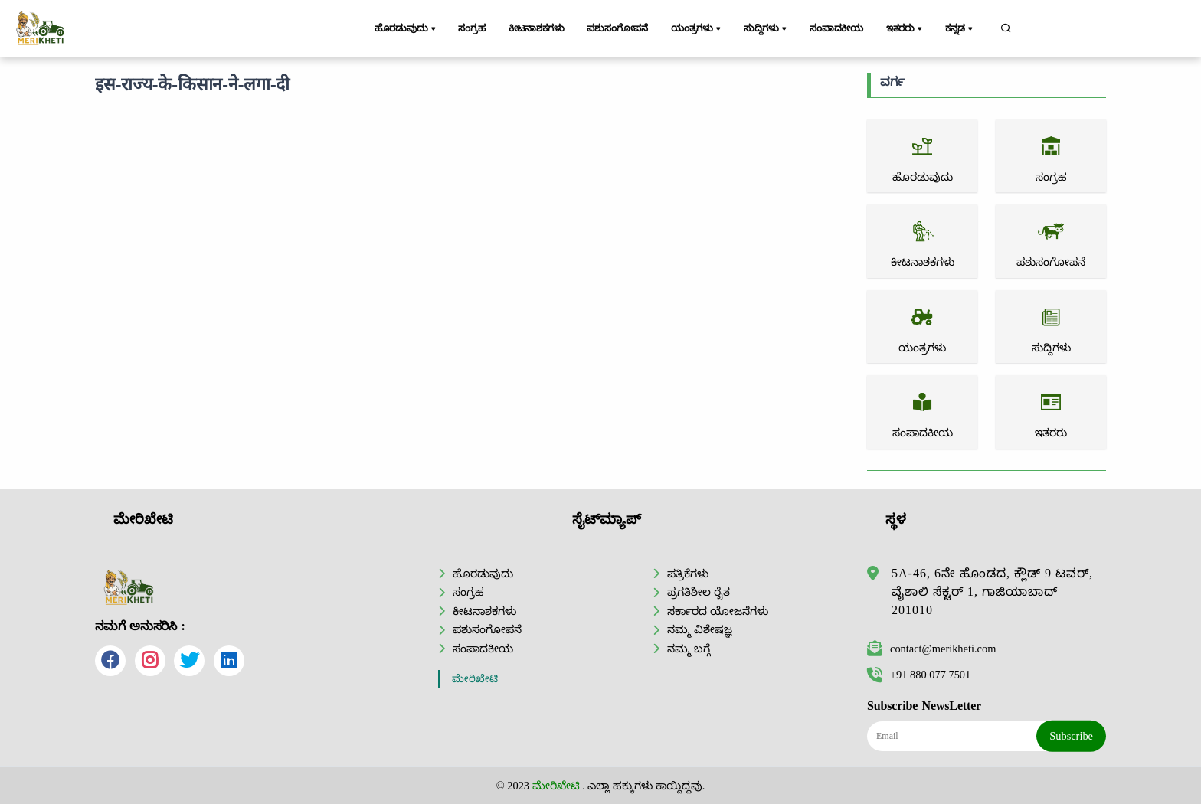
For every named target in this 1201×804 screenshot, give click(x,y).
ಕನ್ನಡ (961, 29)
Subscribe (1071, 736)
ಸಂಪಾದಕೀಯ (837, 28)
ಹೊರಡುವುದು (406, 29)
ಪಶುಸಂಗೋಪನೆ (619, 28)
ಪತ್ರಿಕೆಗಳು (687, 573)
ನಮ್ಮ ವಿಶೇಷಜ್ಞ (699, 629)
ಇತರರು (906, 29)
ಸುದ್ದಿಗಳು (767, 29)
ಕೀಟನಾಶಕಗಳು (537, 28)
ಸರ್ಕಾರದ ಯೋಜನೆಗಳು (717, 611)
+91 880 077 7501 (918, 674)
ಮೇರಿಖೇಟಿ (475, 679)
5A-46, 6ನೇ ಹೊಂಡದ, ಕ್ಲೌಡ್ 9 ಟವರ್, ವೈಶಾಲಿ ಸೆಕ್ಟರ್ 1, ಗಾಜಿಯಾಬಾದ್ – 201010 (992, 591)
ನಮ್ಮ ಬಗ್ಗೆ (688, 648)
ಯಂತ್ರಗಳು (698, 29)
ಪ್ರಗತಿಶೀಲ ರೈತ (698, 592)
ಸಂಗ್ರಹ (472, 28)
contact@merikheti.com (931, 648)
